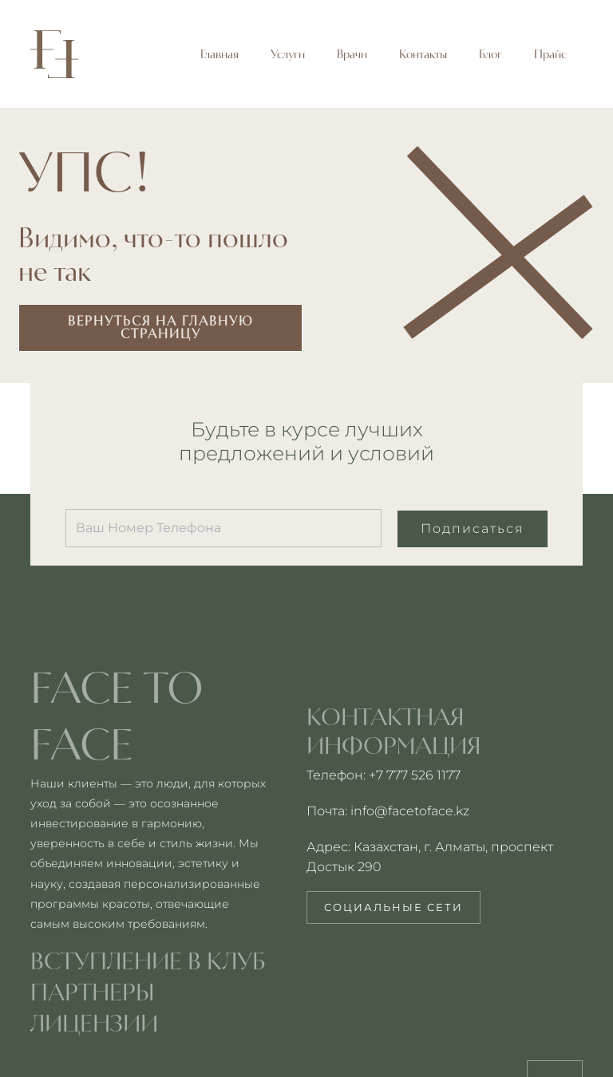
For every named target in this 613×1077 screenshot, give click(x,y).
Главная (219, 54)
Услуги (288, 54)
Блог (490, 54)
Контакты (423, 54)
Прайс (550, 54)
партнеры (92, 991)
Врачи (352, 54)
